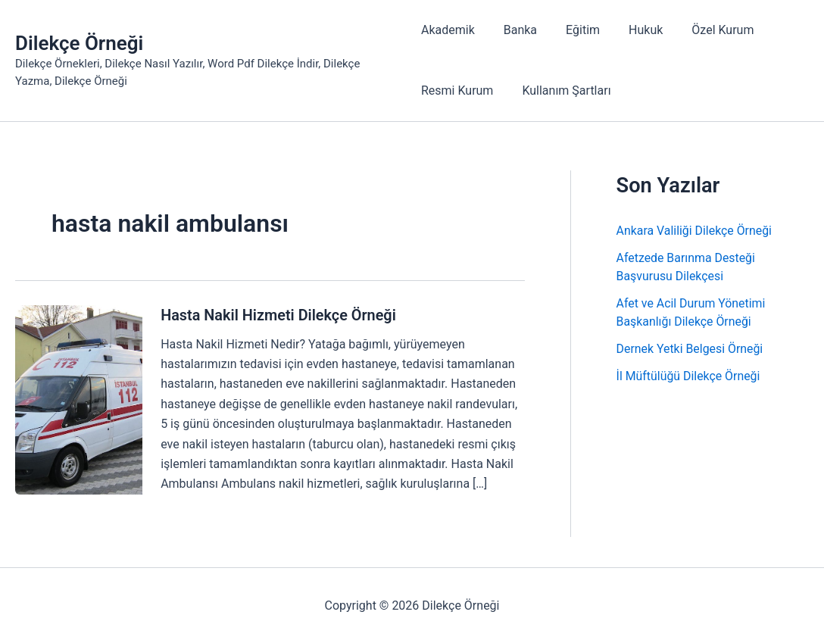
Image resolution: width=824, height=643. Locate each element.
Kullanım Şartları (561, 90)
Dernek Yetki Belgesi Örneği (690, 349)
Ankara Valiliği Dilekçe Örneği (694, 230)
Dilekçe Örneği (79, 43)
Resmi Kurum (457, 90)
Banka (515, 30)
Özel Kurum (704, 30)
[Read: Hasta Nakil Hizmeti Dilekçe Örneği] (78, 399)
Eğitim (574, 30)
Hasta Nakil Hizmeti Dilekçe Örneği (279, 315)
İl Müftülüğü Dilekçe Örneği (688, 376)
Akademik (448, 30)
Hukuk (632, 30)
